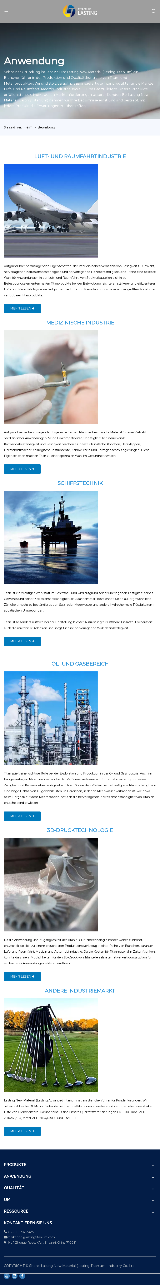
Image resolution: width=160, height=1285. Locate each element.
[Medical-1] (51, 377)
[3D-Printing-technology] (51, 884)
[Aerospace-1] (51, 211)
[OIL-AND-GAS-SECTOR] (51, 718)
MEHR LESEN (22, 308)
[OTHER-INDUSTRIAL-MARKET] (51, 1045)
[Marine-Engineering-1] (51, 537)
